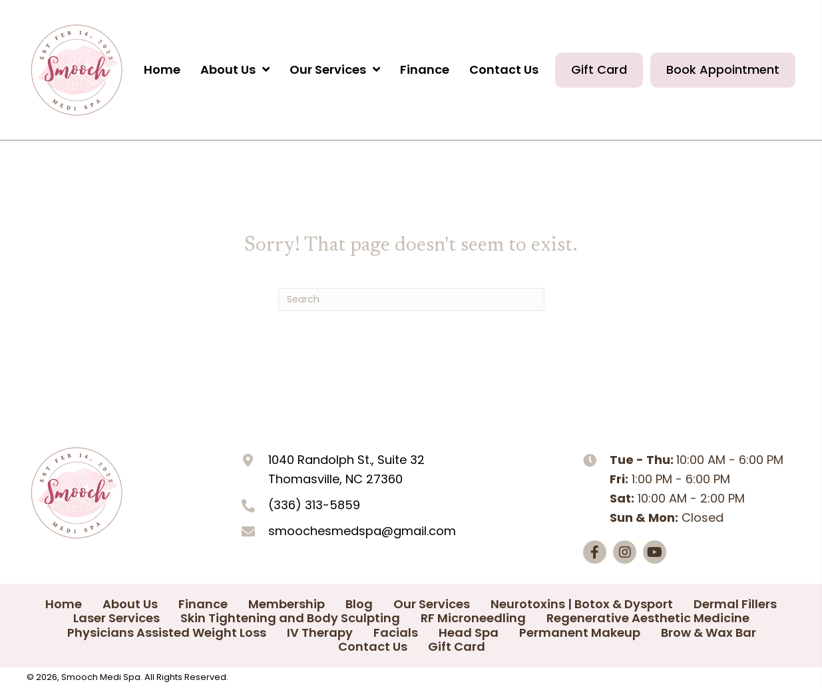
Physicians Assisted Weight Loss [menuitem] (166, 633)
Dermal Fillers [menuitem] (735, 604)
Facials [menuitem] (395, 633)
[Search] (411, 299)
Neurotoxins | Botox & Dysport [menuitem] (582, 604)
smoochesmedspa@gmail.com (362, 530)
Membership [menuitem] (286, 604)
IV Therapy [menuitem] (320, 633)
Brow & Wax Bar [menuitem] (708, 633)
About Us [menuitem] (130, 604)
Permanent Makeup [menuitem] (579, 633)
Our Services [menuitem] (431, 604)
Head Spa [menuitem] (469, 633)
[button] (594, 552)
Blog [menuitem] (359, 604)
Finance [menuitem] (203, 604)
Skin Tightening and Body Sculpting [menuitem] (290, 618)
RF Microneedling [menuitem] (473, 618)
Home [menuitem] (63, 604)
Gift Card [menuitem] (456, 646)
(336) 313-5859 (314, 505)
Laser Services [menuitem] (116, 618)
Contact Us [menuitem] (372, 646)
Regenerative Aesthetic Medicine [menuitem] (647, 618)
